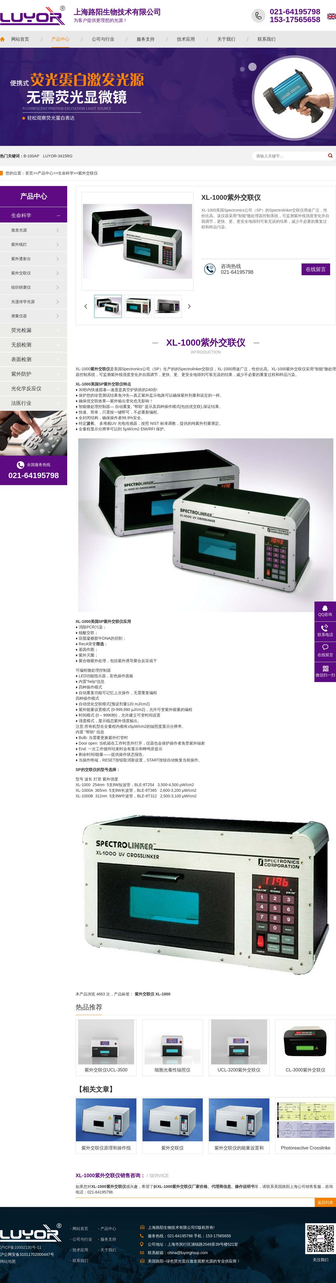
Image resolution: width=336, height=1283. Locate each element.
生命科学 (66, 173)
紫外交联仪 (88, 173)
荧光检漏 (21, 330)
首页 (29, 173)
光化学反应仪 (26, 388)
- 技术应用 (79, 1250)
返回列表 (325, 1202)
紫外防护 (21, 374)
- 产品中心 (107, 1228)
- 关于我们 (107, 1250)
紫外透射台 (21, 258)
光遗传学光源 (23, 301)
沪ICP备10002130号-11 (20, 1247)
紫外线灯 (19, 244)
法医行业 (21, 403)
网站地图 (8, 1261)
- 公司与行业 (81, 1239)
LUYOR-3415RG (58, 156)
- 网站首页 (79, 1228)
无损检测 (21, 345)
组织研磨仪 (21, 287)
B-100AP (31, 156)
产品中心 (45, 173)
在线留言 (316, 269)
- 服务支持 (107, 1239)
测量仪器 (19, 316)
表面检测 (21, 359)
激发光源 (19, 230)
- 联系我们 (79, 1260)
